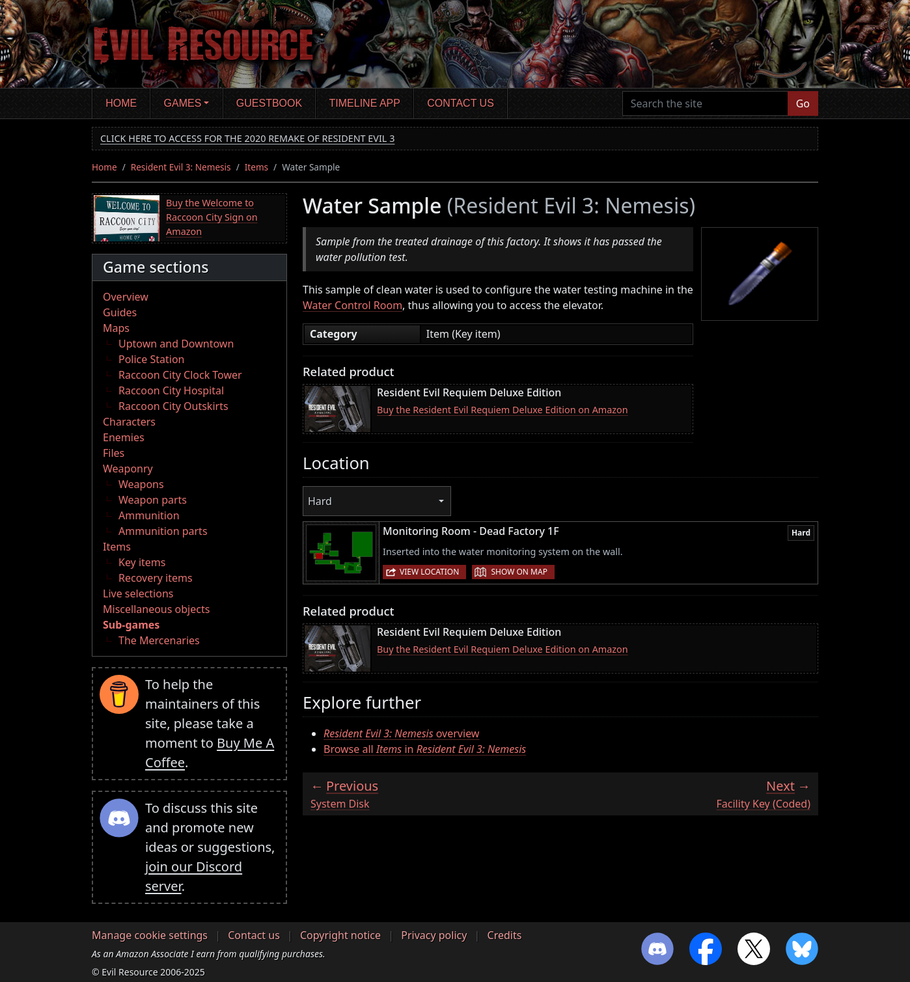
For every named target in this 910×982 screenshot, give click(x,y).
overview (401, 733)
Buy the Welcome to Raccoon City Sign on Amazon (212, 217)
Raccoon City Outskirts (173, 406)
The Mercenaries (159, 640)
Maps (116, 328)
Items (256, 167)
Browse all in (425, 749)
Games (183, 103)
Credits (505, 935)
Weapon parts (152, 500)
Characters (129, 422)
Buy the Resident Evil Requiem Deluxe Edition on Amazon (502, 409)
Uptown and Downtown (176, 343)
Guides (120, 312)
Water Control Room (352, 305)
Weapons (141, 484)
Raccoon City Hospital (171, 390)
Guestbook (269, 103)
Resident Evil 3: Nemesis (181, 167)
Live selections (138, 593)
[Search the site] (705, 103)
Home (121, 103)
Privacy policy (434, 935)
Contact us (460, 103)
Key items (141, 562)
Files (113, 453)
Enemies (124, 437)
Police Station (151, 359)
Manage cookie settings (150, 935)
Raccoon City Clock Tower (180, 375)
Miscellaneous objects (156, 609)
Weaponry (128, 468)
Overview (125, 297)
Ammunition (149, 515)
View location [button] (429, 571)
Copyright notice (340, 935)
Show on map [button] (519, 571)
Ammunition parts (163, 531)
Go (803, 103)
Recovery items (155, 578)
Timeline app (364, 103)
